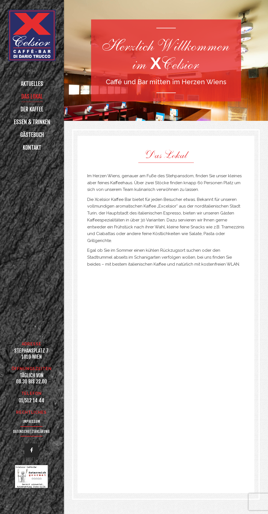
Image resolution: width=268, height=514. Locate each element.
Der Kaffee (32, 109)
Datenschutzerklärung (31, 431)
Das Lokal (32, 96)
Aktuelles (32, 83)
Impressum (31, 421)
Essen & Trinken (32, 122)
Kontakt (32, 147)
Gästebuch (32, 134)
